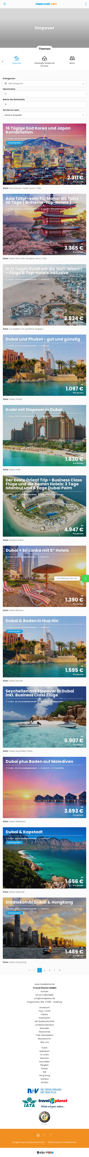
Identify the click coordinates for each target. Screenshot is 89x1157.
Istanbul (44, 1079)
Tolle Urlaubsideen (45, 1035)
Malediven (45, 1051)
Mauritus (44, 1058)
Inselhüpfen (44, 1018)
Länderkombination (44, 1025)
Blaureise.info (44, 1038)
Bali (44, 1072)
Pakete (44, 1014)
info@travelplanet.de (44, 998)
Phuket (44, 1068)
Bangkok (44, 1065)
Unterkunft (44, 1007)
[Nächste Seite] (54, 970)
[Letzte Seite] (59, 970)
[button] (3, 61)
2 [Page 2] (44, 970)
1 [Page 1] (39, 970)
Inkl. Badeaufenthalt (44, 1021)
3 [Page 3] (49, 970)
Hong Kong (44, 1075)
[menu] (86, 4)
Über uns (44, 1042)
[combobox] (44, 104)
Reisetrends (44, 1032)
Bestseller (44, 1028)
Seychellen (44, 1061)
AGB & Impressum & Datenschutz (62, 1142)
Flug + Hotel (44, 1011)
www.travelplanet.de (44, 984)
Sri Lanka (44, 1054)
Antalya (44, 1082)
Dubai (44, 1047)
